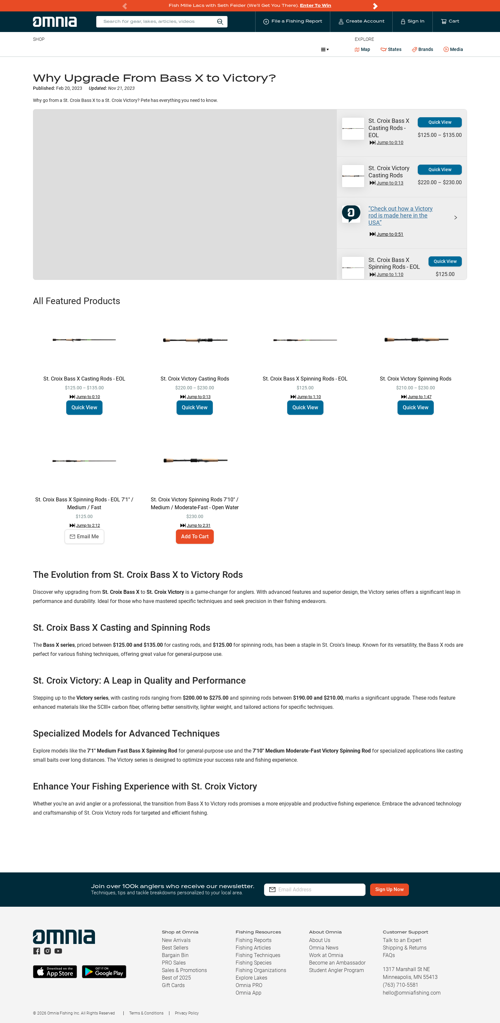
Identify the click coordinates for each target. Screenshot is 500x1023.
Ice (250, 49)
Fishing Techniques (258, 955)
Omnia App (248, 993)
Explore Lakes (251, 978)
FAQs (389, 955)
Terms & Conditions (146, 1013)
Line (58, 49)
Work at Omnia (326, 955)
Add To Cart (195, 536)
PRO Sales (174, 963)
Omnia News (323, 948)
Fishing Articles (253, 948)
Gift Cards (173, 985)
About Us (319, 940)
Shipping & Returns (405, 948)
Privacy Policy (187, 1013)
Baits (38, 49)
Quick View (440, 122)
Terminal (126, 49)
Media (453, 50)
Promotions (299, 50)
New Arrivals (176, 940)
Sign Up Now (396, 889)
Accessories (158, 49)
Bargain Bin (175, 955)
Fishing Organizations (261, 970)
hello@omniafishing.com (412, 993)
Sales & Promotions (184, 970)
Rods (79, 49)
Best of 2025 (176, 978)
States (391, 49)
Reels (100, 49)
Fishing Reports (254, 940)
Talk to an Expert (402, 940)
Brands (422, 49)
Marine (188, 49)
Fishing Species (254, 963)
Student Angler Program (336, 970)
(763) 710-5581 (400, 985)
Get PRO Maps (222, 49)
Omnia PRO (249, 985)
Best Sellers (175, 948)
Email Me (84, 536)
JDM (268, 49)
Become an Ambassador (337, 963)
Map (362, 49)
